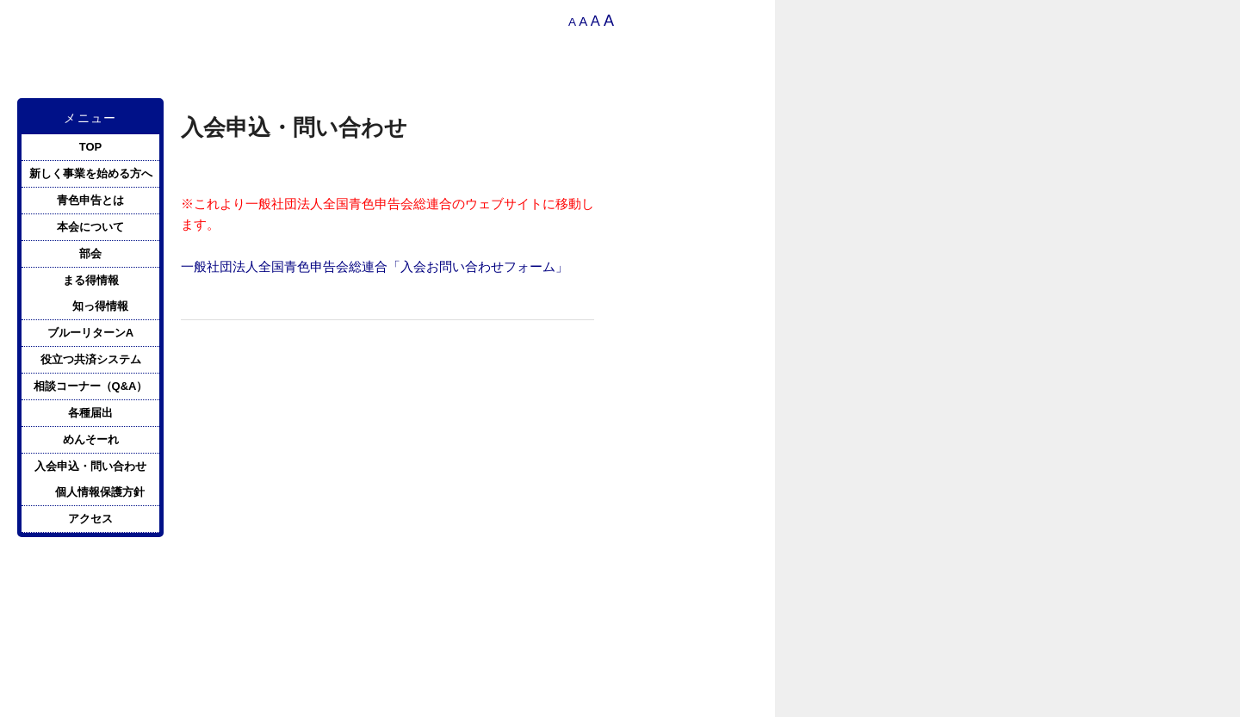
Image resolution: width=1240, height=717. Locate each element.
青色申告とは (90, 200)
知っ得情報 (100, 306)
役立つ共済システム (90, 359)
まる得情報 (91, 280)
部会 (90, 253)
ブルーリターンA (90, 332)
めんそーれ (91, 439)
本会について (90, 226)
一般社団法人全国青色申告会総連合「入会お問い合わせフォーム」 (374, 266)
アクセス (90, 518)
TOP (90, 146)
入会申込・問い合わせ (90, 466)
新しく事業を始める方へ (90, 173)
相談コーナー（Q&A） (91, 386)
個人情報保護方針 (100, 491)
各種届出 (90, 412)
